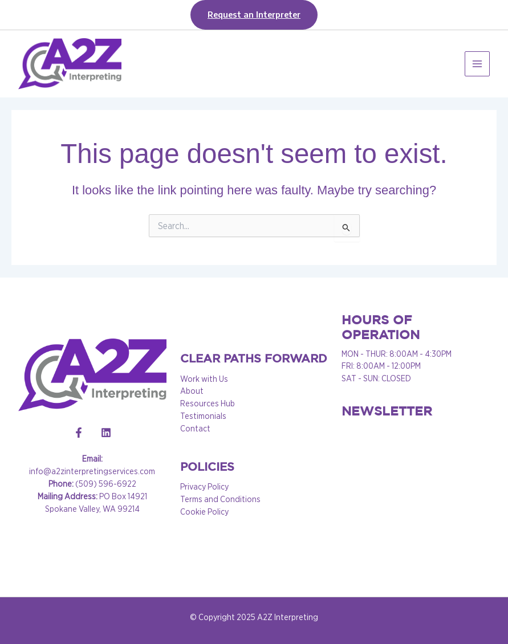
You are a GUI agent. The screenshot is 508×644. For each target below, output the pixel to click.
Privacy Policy (204, 487)
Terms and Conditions (220, 499)
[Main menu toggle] (477, 63)
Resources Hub (207, 403)
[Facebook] (79, 432)
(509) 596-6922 (92, 484)
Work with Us (204, 379)
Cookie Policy (204, 512)
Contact (195, 428)
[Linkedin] (106, 432)
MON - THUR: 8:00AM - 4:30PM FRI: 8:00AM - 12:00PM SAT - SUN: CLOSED (397, 366)
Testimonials (203, 416)
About (192, 391)
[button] (254, 15)
